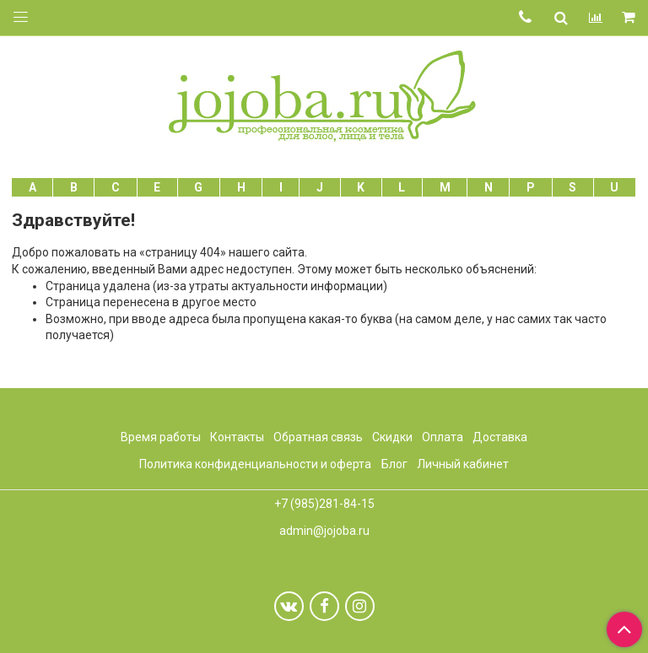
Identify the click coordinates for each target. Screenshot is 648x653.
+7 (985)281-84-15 (324, 503)
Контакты (237, 437)
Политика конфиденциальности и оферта (255, 464)
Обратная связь (318, 437)
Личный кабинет (463, 464)
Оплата (442, 437)
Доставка (499, 437)
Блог (394, 464)
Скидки (392, 437)
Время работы (161, 437)
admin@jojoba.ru (324, 530)
